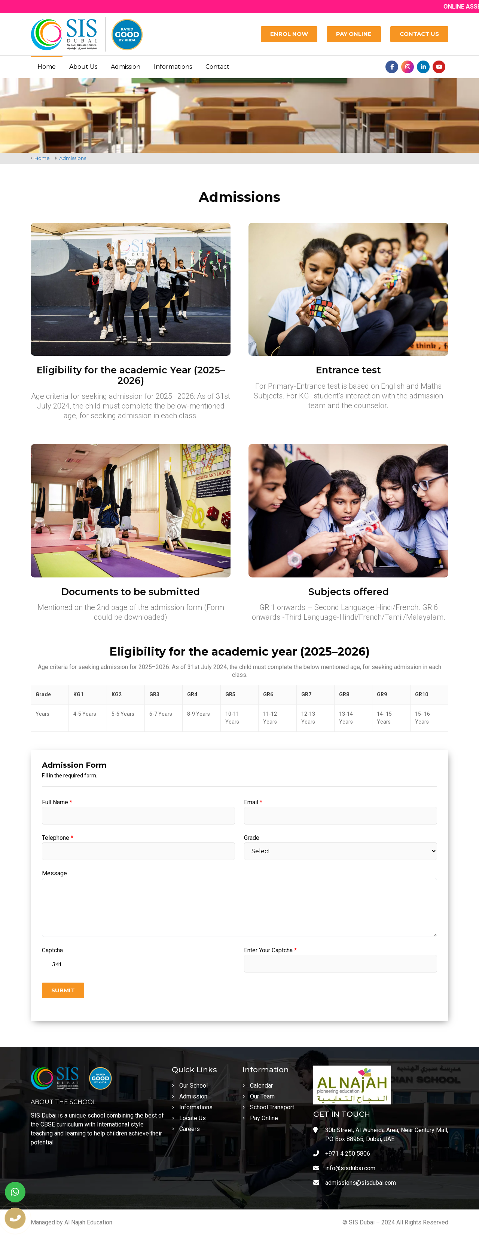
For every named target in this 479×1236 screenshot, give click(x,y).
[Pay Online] (354, 34)
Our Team (258, 1096)
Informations (173, 66)
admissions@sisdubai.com (354, 1182)
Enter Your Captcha (270, 950)
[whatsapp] (15, 1192)
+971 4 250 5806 (341, 1153)
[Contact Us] (419, 34)
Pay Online (260, 1118)
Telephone (57, 837)
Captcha (52, 950)
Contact (217, 66)
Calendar (257, 1085)
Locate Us (189, 1118)
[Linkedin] (423, 67)
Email (253, 802)
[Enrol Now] (289, 34)
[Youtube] (439, 67)
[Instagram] (407, 67)
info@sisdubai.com (344, 1168)
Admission (125, 66)
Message (54, 873)
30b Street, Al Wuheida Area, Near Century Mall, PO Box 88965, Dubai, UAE (380, 1134)
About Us (83, 66)
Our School (190, 1085)
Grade (251, 837)
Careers (186, 1128)
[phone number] (15, 1218)
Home (46, 66)
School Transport (268, 1107)
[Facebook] (391, 67)
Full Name (57, 802)
